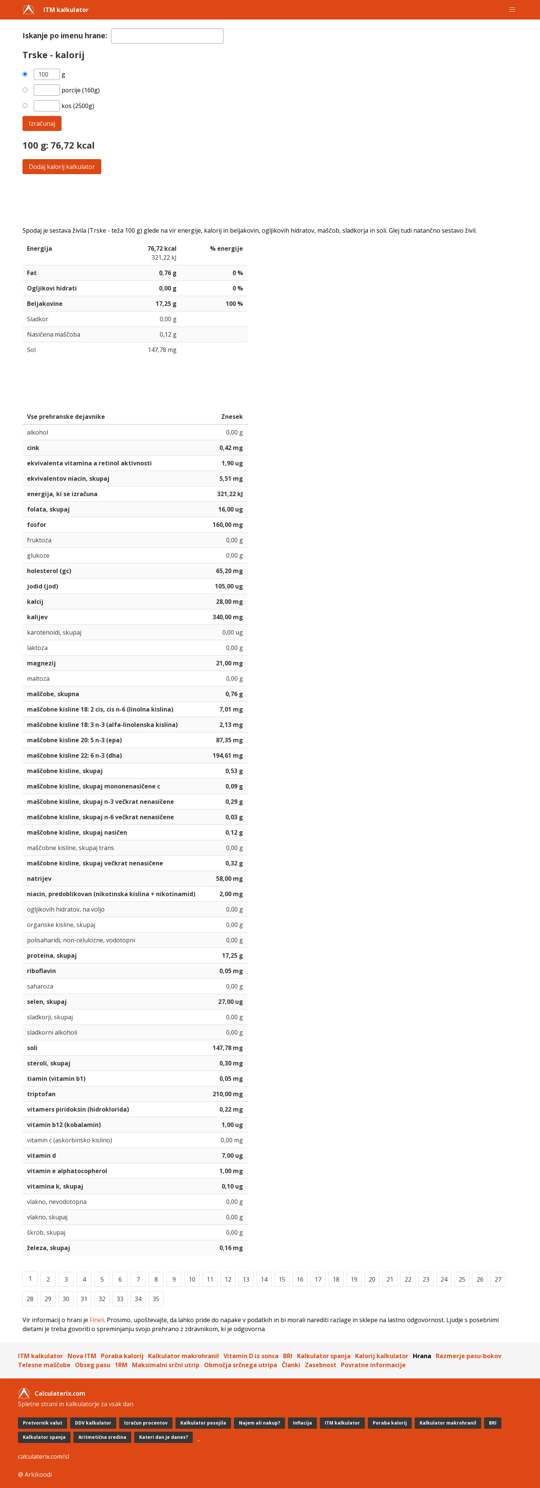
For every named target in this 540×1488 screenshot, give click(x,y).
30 (66, 1299)
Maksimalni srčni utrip (166, 1365)
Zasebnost (320, 1365)
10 (192, 1279)
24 (444, 1279)
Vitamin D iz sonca (251, 1356)
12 (228, 1279)
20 (372, 1279)
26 (480, 1279)
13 (246, 1279)
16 (300, 1279)
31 (84, 1299)
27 (498, 1279)
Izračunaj (42, 123)
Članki (291, 1365)
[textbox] (167, 36)
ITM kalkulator (66, 10)
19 (354, 1279)
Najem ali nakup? (259, 1423)
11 (210, 1279)
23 (426, 1279)
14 (264, 1279)
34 (138, 1299)
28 (30, 1299)
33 (120, 1299)
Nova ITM (82, 1356)
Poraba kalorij (122, 1356)
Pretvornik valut (42, 1423)
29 (48, 1299)
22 (408, 1279)
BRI (287, 1356)
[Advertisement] (247, 200)
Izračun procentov (146, 1423)
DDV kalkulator (93, 1423)
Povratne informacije (373, 1365)
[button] (512, 10)
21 (390, 1279)
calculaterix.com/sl (43, 1456)
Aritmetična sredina (102, 1437)
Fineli (97, 1320)
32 (102, 1299)
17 (318, 1279)
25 (462, 1279)
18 (336, 1279)
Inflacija (302, 1423)
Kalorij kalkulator (381, 1356)
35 (156, 1299)
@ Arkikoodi (35, 1474)
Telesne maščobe (44, 1365)
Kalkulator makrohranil (183, 1356)
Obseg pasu (92, 1365)
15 (282, 1279)
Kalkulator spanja (324, 1356)
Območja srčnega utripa (240, 1365)
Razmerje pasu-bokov (468, 1356)
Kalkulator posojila (203, 1423)
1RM (121, 1365)
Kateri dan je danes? (163, 1437)
